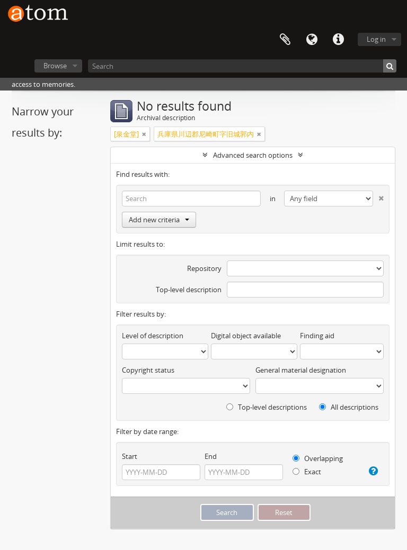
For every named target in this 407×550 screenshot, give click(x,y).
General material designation (300, 370)
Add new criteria (159, 219)
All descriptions (348, 407)
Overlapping (318, 458)
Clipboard (285, 39)
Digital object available (246, 335)
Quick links (338, 39)
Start (129, 456)
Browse (55, 65)
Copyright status (148, 370)
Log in (376, 39)
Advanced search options (253, 155)
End (211, 456)
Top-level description (189, 289)
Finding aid (317, 335)
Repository (204, 268)
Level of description (152, 335)
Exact (307, 471)
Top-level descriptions (266, 407)
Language (311, 39)
